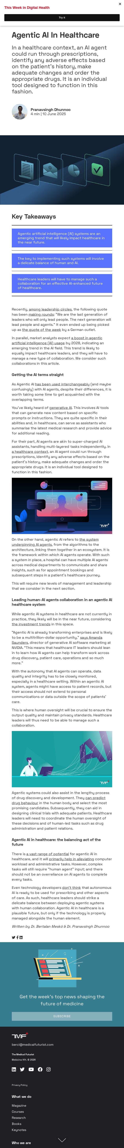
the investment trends (31, 624)
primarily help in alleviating (71, 859)
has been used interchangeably (62, 384)
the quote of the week (41, 329)
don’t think (71, 887)
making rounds (41, 314)
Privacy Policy (19, 1085)
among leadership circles (50, 309)
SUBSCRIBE (62, 1016)
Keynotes (19, 1130)
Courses (18, 1112)
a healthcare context (30, 451)
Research (19, 1118)
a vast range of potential (47, 854)
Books (16, 1124)
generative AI (60, 407)
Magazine (19, 1105)
